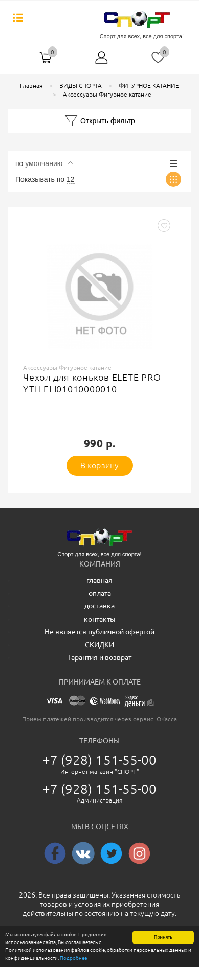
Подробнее (73, 958)
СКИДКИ (99, 645)
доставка (99, 606)
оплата (100, 593)
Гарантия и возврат (99, 657)
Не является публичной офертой (99, 632)
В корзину (99, 465)
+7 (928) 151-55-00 (99, 759)
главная (99, 580)
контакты (100, 619)
